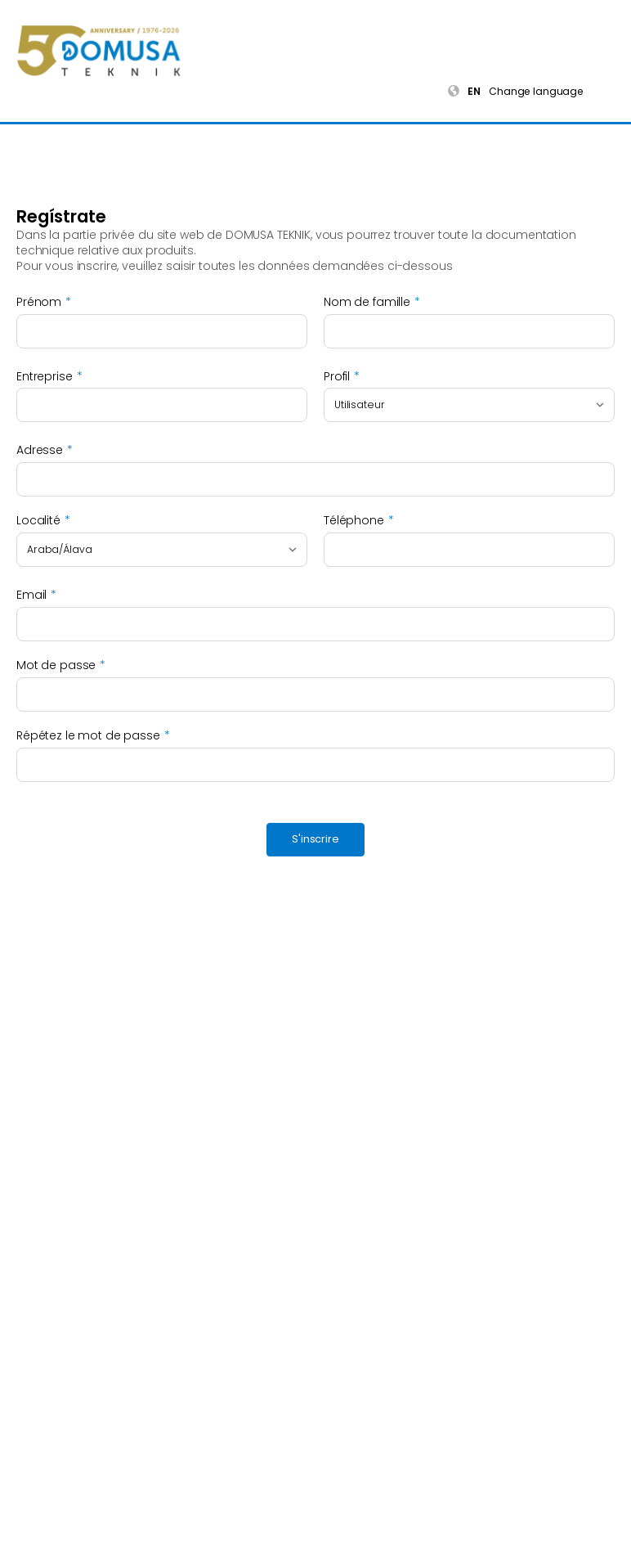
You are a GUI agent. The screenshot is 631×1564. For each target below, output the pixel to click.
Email (31, 595)
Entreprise (44, 376)
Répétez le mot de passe (88, 736)
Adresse (39, 450)
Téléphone (354, 520)
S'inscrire (315, 839)
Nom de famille (367, 302)
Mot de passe (56, 665)
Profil (337, 376)
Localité (38, 520)
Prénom (38, 302)
